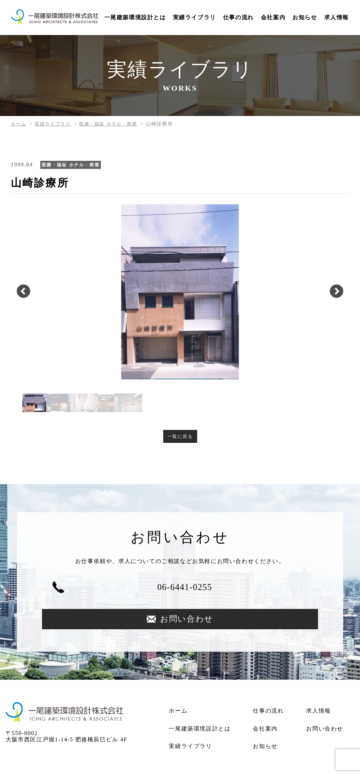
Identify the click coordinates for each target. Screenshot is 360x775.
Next (345, 292)
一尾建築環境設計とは (135, 17)
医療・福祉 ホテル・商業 (114, 123)
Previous (15, 292)
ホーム (19, 123)
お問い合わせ (254, 591)
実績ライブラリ (194, 17)
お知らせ (304, 17)
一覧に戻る (180, 437)
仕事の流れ (238, 17)
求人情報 (336, 17)
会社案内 (273, 17)
